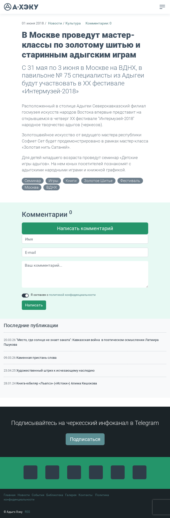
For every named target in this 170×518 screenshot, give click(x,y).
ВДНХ (51, 187)
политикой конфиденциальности (72, 295)
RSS (27, 512)
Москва (32, 187)
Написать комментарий (85, 228)
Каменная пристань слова (36, 357)
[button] (153, 7)
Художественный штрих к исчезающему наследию (55, 370)
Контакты (85, 495)
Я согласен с (63, 295)
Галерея (71, 495)
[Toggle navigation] (162, 7)
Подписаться (85, 439)
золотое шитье (98, 180)
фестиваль (130, 180)
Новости (55, 23)
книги (71, 180)
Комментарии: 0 (98, 23)
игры (53, 180)
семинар (33, 180)
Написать (34, 305)
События (38, 495)
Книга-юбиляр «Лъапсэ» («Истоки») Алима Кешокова (56, 383)
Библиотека (54, 495)
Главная (10, 495)
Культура (73, 23)
